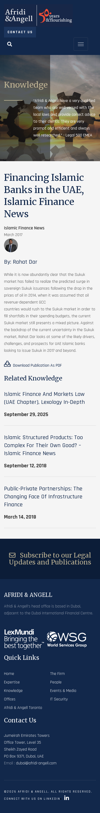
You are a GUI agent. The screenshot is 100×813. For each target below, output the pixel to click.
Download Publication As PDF (33, 364)
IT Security (59, 699)
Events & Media (63, 691)
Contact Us (20, 32)
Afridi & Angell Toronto (23, 708)
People (56, 682)
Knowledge (13, 691)
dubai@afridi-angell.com (36, 763)
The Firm (57, 674)
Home (9, 674)
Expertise (12, 682)
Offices (9, 699)
